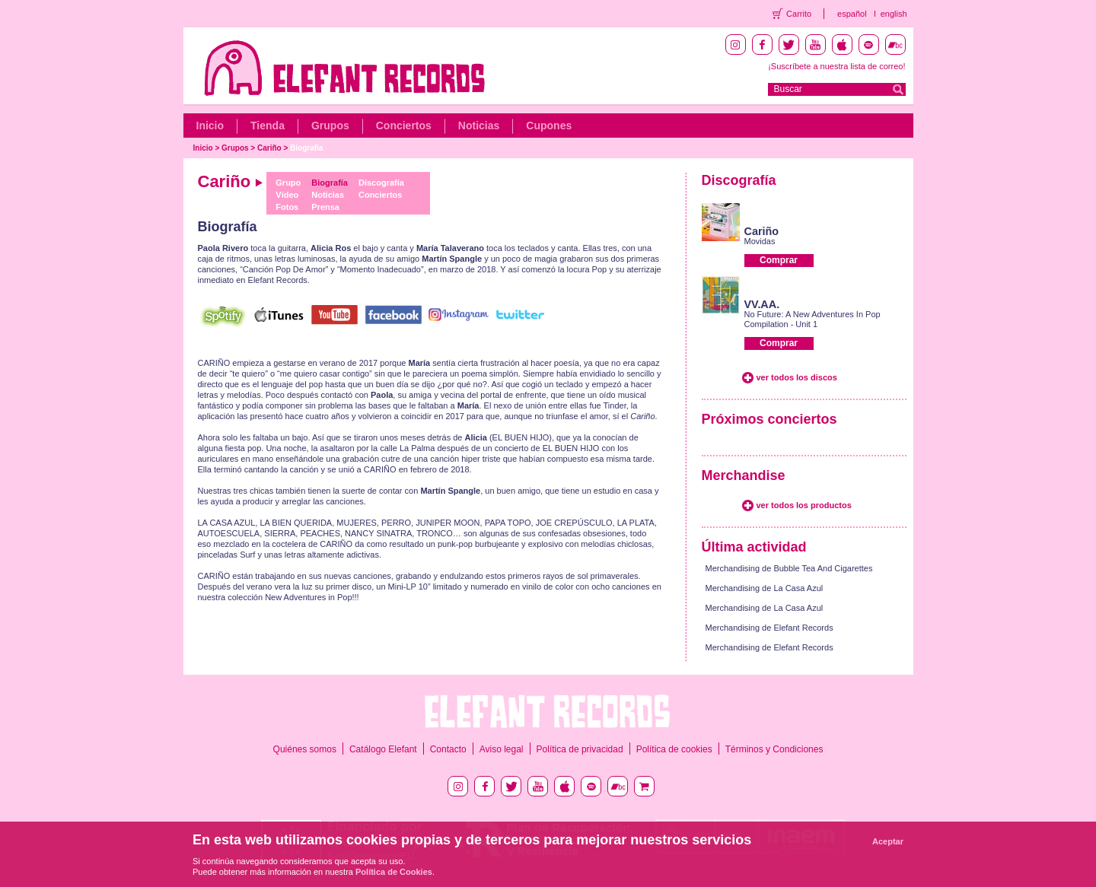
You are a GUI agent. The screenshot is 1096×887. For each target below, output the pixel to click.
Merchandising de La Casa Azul (765, 588)
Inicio (210, 125)
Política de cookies (674, 749)
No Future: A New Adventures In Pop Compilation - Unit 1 (812, 319)
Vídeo (287, 194)
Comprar (779, 260)
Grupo (288, 182)
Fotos (287, 206)
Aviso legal (502, 749)
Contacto (448, 749)
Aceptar (887, 841)
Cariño (269, 148)
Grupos (330, 125)
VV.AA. (762, 304)
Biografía (306, 148)
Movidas (760, 241)
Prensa (325, 206)
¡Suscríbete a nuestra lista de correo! (836, 66)
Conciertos (404, 125)
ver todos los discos (797, 377)
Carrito (798, 13)
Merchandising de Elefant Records (769, 627)
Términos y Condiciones (774, 749)
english (894, 13)
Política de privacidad (580, 749)
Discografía (381, 182)
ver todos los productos (804, 505)
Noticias (478, 125)
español (852, 13)
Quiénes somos (304, 749)
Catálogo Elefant (383, 749)
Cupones (549, 125)
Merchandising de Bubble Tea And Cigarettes (789, 568)
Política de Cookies (393, 871)
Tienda (267, 125)
